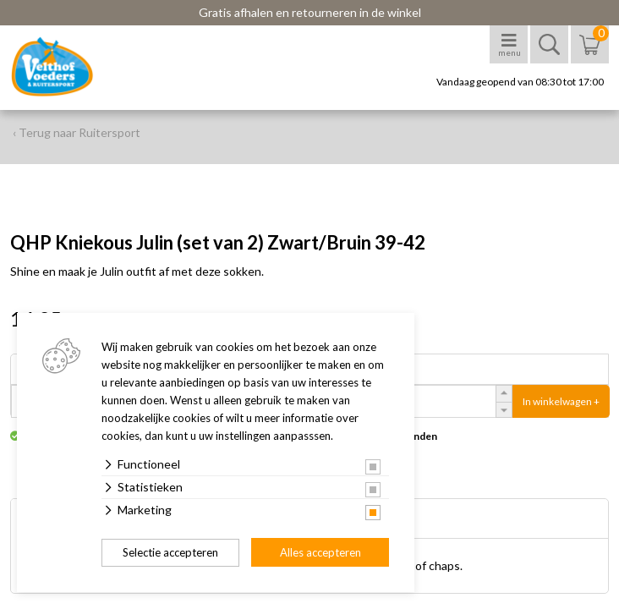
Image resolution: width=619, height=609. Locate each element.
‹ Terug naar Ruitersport (76, 132)
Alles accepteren (320, 552)
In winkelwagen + (561, 401)
